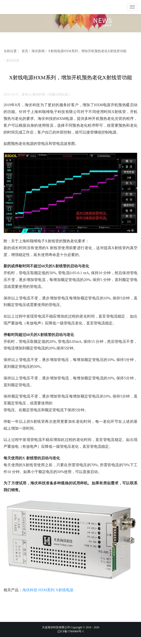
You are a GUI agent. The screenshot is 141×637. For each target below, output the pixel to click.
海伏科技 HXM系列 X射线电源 (47, 590)
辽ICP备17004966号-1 (70, 631)
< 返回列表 (11, 60)
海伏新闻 (38, 51)
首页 (25, 51)
